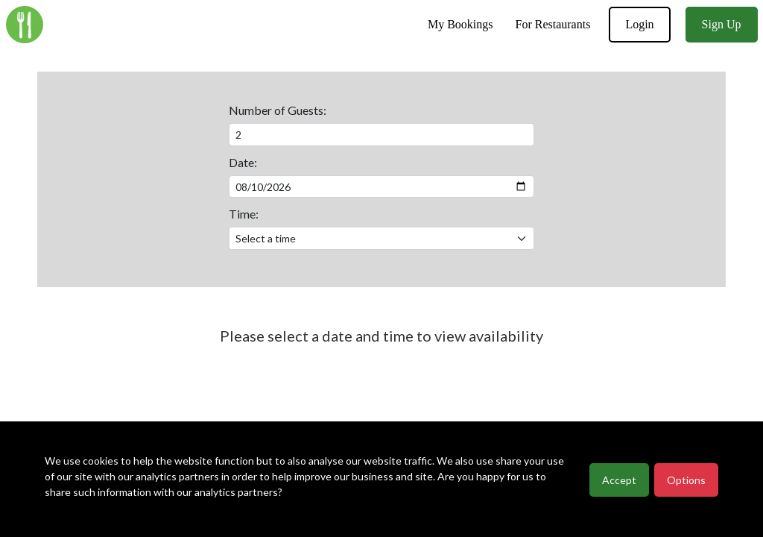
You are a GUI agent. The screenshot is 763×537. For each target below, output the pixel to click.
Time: (244, 214)
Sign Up (721, 24)
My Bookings (460, 24)
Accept (619, 480)
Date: (243, 162)
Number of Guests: (277, 110)
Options (686, 480)
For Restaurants (553, 24)
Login (639, 24)
